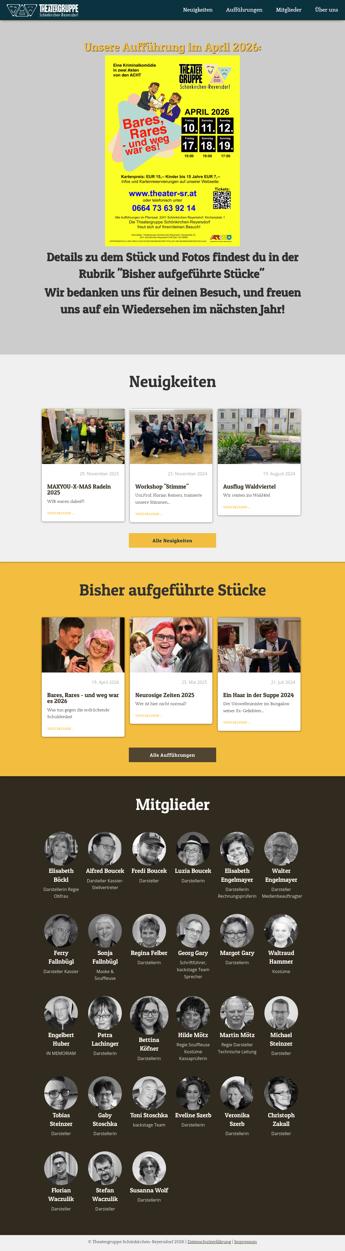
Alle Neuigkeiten (172, 540)
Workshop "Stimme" (161, 486)
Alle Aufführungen (172, 755)
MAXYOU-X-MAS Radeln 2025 (79, 489)
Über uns (326, 10)
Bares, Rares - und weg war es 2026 (83, 698)
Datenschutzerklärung (209, 1241)
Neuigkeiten (198, 10)
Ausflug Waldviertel (249, 486)
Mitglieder (289, 10)
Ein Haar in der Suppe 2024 (258, 695)
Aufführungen (244, 10)
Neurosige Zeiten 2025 (164, 695)
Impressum (245, 1241)
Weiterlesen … (60, 513)
